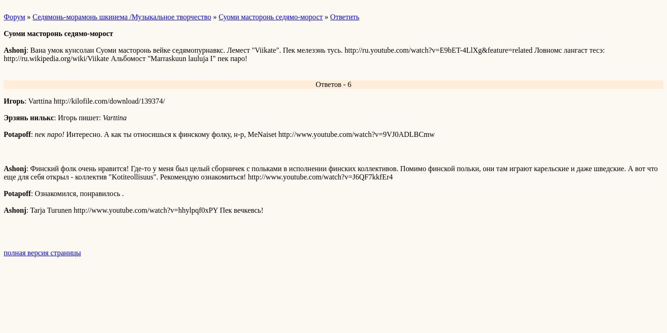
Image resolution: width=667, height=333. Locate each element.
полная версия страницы (42, 253)
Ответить (344, 17)
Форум (14, 17)
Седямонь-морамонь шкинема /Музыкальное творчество (121, 17)
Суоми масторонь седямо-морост (271, 17)
